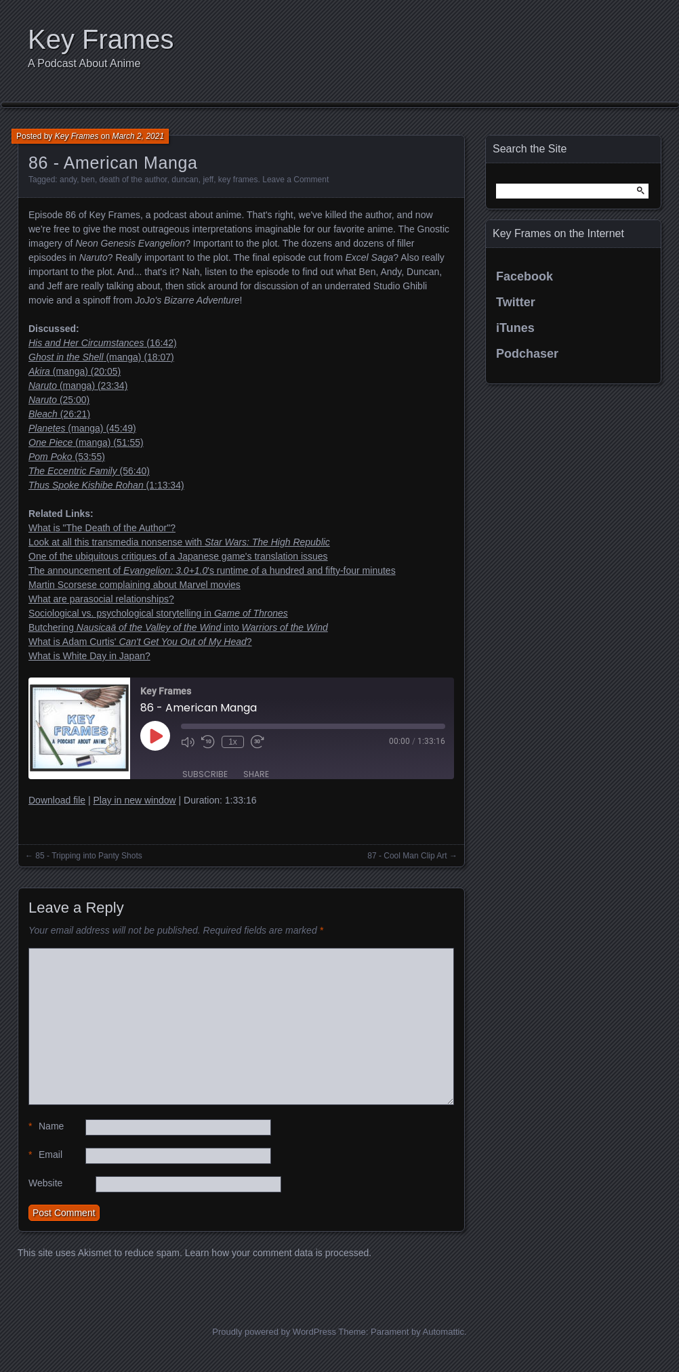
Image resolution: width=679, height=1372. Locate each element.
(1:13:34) (106, 485)
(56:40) (89, 470)
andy (68, 179)
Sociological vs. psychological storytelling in (158, 613)
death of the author (133, 179)
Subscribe (205, 774)
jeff (208, 179)
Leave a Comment (295, 179)
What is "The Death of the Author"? (102, 527)
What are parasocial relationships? (101, 599)
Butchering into (178, 627)
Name (46, 1126)
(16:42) (102, 342)
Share (256, 774)
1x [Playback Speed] (232, 742)
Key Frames (101, 39)
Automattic (443, 1332)
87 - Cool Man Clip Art (407, 855)
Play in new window (134, 800)
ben (88, 179)
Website (45, 1183)
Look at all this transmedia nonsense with (179, 542)
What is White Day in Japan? (89, 655)
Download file (56, 800)
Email (45, 1155)
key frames (238, 179)
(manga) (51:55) (86, 442)
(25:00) (58, 399)
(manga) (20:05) (74, 371)
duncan (184, 179)
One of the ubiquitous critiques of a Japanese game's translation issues (178, 556)
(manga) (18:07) (101, 357)
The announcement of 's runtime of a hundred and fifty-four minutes (212, 570)
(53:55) (66, 456)
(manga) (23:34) (77, 385)
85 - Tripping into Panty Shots (88, 855)
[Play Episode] (155, 736)
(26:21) (59, 414)
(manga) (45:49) (82, 428)
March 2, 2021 (138, 136)
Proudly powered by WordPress (274, 1332)
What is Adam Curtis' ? (140, 641)
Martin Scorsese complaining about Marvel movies (134, 584)
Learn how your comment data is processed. (278, 1252)
